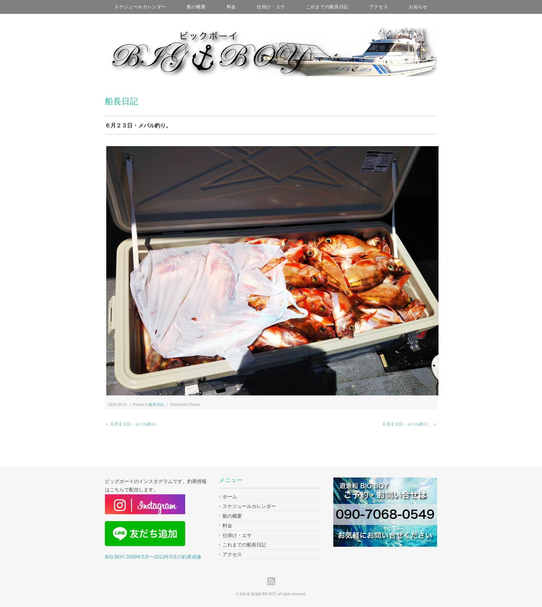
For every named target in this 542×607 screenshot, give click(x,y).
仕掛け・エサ (271, 6)
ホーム (230, 496)
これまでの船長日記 (327, 6)
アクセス (378, 6)
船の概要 (196, 6)
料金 (231, 6)
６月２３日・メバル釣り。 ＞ (409, 424)
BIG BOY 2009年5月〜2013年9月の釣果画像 (153, 557)
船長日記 (121, 101)
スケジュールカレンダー (140, 6)
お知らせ (418, 6)
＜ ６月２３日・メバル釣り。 (132, 424)
